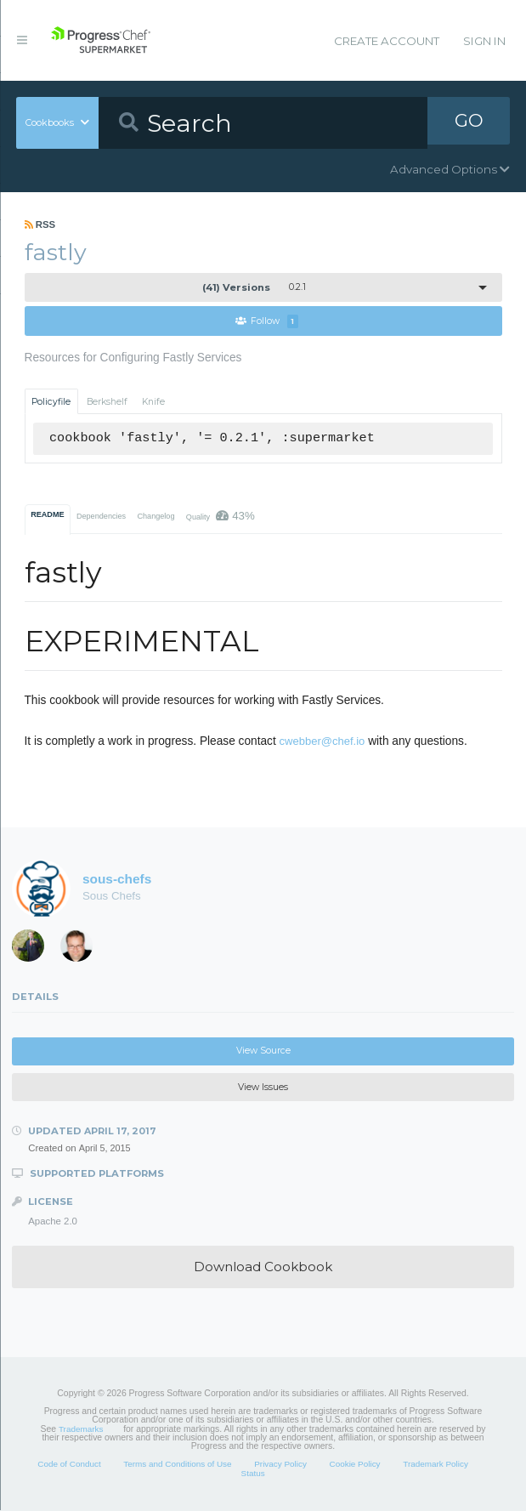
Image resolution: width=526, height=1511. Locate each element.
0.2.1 (254, 287)
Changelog (155, 517)
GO (469, 122)
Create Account (386, 41)
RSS (40, 224)
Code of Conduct (68, 1464)
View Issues (263, 1087)
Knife (153, 401)
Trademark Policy (435, 1464)
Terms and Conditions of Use (177, 1464)
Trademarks (81, 1429)
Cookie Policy (355, 1464)
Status (253, 1474)
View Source (263, 1051)
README (47, 515)
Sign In (484, 41)
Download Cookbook (263, 1267)
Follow (266, 322)
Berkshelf (107, 401)
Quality (220, 516)
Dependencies (101, 517)
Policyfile (51, 401)
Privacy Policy (280, 1464)
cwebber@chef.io (322, 742)
